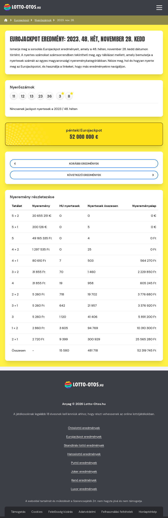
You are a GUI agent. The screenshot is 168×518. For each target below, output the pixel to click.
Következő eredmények (84, 175)
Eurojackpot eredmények (84, 437)
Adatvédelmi (87, 512)
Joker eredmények (84, 471)
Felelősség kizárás (60, 512)
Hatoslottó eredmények (84, 454)
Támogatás (18, 512)
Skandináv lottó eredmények (84, 445)
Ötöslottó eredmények (84, 428)
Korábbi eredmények (84, 163)
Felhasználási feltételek (117, 512)
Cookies (37, 512)
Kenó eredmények (84, 480)
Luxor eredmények (84, 489)
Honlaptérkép (148, 512)
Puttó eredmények (84, 463)
